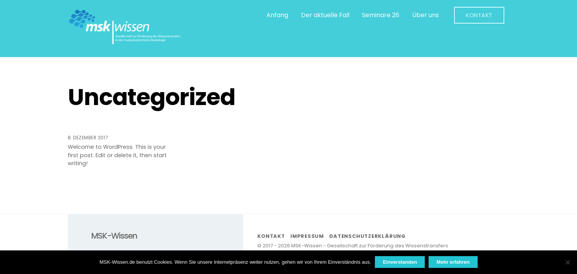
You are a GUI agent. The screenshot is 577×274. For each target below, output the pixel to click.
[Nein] (567, 262)
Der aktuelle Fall (325, 15)
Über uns (425, 15)
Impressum (307, 236)
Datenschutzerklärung (367, 236)
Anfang (277, 15)
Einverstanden (400, 262)
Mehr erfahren (453, 262)
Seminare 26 (380, 15)
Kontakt (479, 15)
